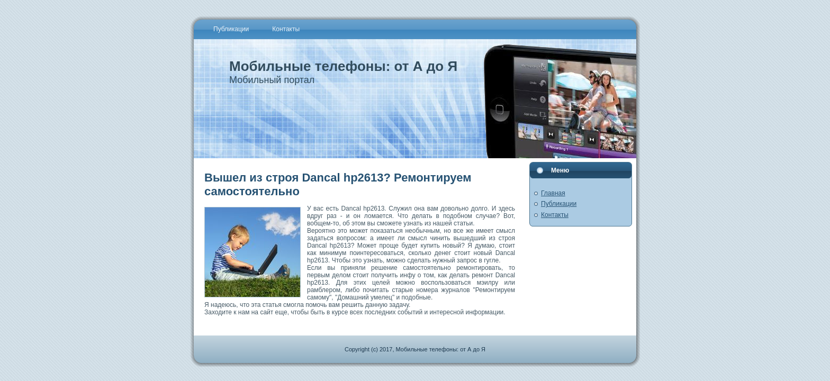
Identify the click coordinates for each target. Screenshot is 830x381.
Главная (553, 193)
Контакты (555, 215)
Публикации (558, 203)
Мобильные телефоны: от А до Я (343, 66)
